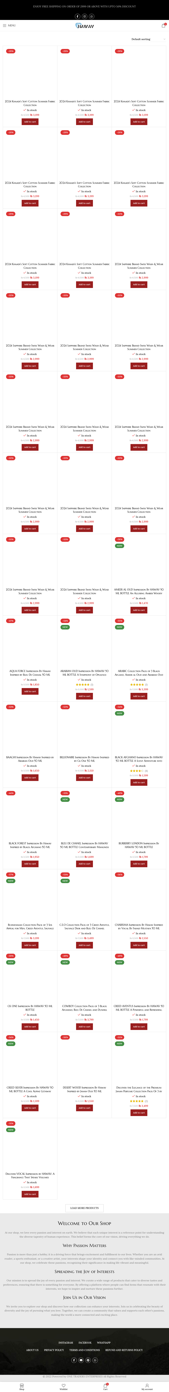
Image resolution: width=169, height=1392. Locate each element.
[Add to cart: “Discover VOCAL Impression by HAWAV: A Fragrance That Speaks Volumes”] (30, 1194)
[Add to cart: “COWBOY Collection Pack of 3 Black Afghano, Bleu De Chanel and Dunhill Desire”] (84, 1026)
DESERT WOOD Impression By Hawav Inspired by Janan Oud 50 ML (84, 1089)
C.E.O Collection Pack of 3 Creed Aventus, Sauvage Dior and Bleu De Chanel (85, 926)
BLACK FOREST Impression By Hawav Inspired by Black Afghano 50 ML (30, 845)
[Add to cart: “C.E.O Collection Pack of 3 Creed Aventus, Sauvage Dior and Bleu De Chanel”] (84, 945)
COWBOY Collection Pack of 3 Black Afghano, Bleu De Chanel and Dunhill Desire (84, 1009)
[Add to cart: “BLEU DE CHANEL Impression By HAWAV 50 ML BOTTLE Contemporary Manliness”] (84, 864)
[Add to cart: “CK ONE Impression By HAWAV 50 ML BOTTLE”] (30, 1026)
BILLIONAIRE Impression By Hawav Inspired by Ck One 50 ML (84, 759)
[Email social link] (81, 1360)
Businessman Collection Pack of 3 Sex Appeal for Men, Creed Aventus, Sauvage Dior (30, 928)
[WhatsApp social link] (91, 16)
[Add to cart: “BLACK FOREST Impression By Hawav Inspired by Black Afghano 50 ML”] (30, 864)
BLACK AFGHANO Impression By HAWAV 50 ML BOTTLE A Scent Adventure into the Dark (139, 761)
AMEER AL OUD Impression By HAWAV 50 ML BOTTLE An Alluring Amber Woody (139, 591)
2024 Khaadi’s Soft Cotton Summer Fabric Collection (30, 103)
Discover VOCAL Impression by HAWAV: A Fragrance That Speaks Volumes (30, 1175)
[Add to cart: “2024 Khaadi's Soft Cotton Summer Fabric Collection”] (30, 121)
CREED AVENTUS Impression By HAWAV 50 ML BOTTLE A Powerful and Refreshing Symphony (139, 1009)
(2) (146, 1101)
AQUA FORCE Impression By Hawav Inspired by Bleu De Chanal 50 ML (30, 672)
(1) (92, 684)
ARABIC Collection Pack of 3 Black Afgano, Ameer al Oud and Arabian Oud (139, 672)
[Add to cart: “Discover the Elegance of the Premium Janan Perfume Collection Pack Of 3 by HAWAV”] (138, 1112)
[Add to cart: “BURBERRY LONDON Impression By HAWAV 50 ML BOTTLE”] (138, 864)
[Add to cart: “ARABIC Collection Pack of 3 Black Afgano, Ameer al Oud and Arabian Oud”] (138, 696)
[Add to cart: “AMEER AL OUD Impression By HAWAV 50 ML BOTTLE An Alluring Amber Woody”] (138, 610)
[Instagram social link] (84, 16)
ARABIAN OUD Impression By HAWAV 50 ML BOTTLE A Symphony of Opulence (84, 672)
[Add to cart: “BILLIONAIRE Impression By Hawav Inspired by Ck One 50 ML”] (84, 777)
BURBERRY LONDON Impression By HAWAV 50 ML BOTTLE (139, 845)
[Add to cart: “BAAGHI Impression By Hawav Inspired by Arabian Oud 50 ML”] (30, 777)
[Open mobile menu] (9, 25)
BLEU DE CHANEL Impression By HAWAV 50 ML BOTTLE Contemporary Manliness (84, 845)
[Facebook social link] (77, 16)
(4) (146, 771)
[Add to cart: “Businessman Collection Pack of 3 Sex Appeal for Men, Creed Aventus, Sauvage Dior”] (30, 945)
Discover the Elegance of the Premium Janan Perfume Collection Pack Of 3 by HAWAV (139, 1091)
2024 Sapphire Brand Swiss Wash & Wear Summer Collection (139, 265)
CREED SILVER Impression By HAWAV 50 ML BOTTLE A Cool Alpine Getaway (30, 1089)
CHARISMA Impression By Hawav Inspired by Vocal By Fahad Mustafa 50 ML (139, 926)
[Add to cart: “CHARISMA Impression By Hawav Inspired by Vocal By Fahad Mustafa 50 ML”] (138, 945)
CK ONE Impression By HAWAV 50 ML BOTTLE (30, 1007)
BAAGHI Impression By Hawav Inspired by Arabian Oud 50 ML (30, 759)
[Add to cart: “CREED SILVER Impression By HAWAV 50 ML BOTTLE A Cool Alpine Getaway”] (30, 1108)
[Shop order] (148, 39)
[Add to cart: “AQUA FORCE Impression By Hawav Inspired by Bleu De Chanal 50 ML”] (30, 691)
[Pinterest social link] (88, 1360)
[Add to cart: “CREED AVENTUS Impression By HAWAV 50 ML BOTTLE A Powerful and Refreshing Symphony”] (138, 1026)
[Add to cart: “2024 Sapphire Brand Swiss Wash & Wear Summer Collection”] (138, 284)
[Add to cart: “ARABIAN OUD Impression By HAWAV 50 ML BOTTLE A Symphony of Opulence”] (84, 696)
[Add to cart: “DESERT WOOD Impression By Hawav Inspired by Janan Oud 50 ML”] (84, 1108)
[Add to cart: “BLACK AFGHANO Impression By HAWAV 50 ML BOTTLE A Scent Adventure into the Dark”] (138, 782)
